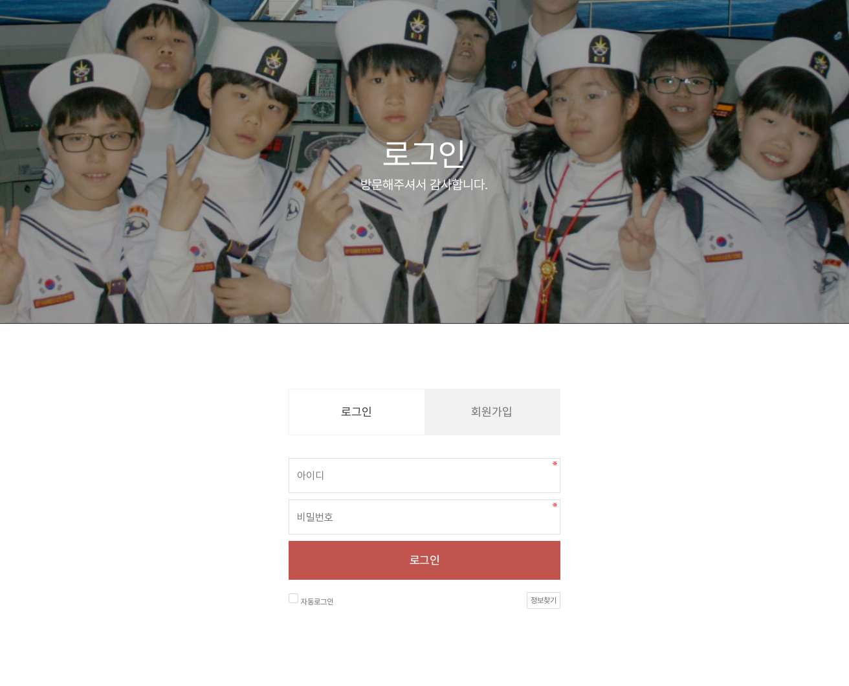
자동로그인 (311, 599)
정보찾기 (544, 600)
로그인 (424, 560)
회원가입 (492, 411)
